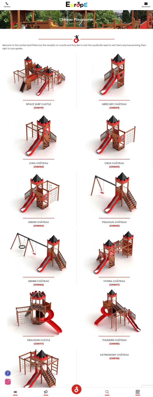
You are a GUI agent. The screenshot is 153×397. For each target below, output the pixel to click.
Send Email (146, 4)
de (15, 392)
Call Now (7, 4)
